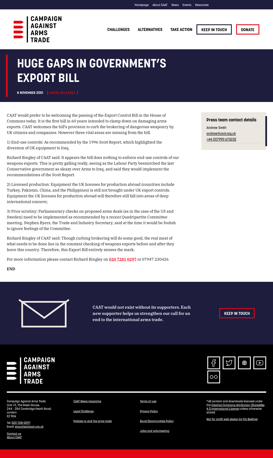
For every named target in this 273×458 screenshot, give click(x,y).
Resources (202, 5)
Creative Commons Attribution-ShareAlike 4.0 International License (235, 407)
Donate (247, 29)
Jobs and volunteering (154, 431)
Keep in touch (214, 29)
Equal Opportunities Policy (157, 421)
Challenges (118, 29)
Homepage (142, 5)
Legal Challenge (83, 411)
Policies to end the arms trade (92, 421)
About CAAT (159, 5)
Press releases (62, 93)
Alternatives (150, 29)
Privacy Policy (149, 411)
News (175, 5)
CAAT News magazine (87, 401)
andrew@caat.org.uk (221, 133)
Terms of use (148, 401)
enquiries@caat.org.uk (29, 427)
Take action (181, 29)
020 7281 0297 (122, 259)
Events (187, 5)
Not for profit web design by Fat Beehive (232, 419)
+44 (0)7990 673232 (221, 139)
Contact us (14, 434)
